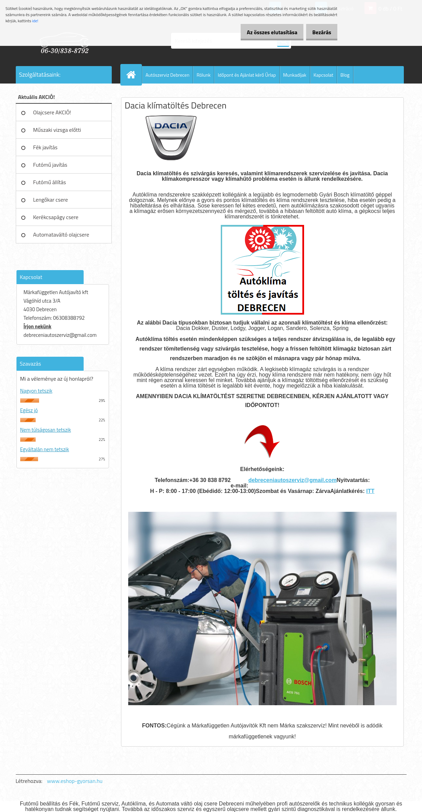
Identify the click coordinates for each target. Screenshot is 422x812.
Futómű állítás (49, 182)
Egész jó (29, 410)
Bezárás (319, 32)
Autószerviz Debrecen (168, 74)
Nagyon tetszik (36, 391)
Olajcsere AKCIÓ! (52, 112)
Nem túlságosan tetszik (45, 430)
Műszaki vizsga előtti (57, 130)
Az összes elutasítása (265, 32)
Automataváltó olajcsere (61, 234)
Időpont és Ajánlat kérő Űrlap (247, 74)
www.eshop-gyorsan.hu (75, 781)
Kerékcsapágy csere (56, 217)
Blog (344, 74)
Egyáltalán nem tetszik (44, 449)
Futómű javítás (50, 165)
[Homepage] (134, 74)
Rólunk (203, 74)
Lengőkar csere (50, 199)
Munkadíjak (294, 74)
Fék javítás (45, 147)
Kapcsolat (324, 74)
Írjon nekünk (37, 326)
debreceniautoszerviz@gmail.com (292, 480)
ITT (370, 491)
